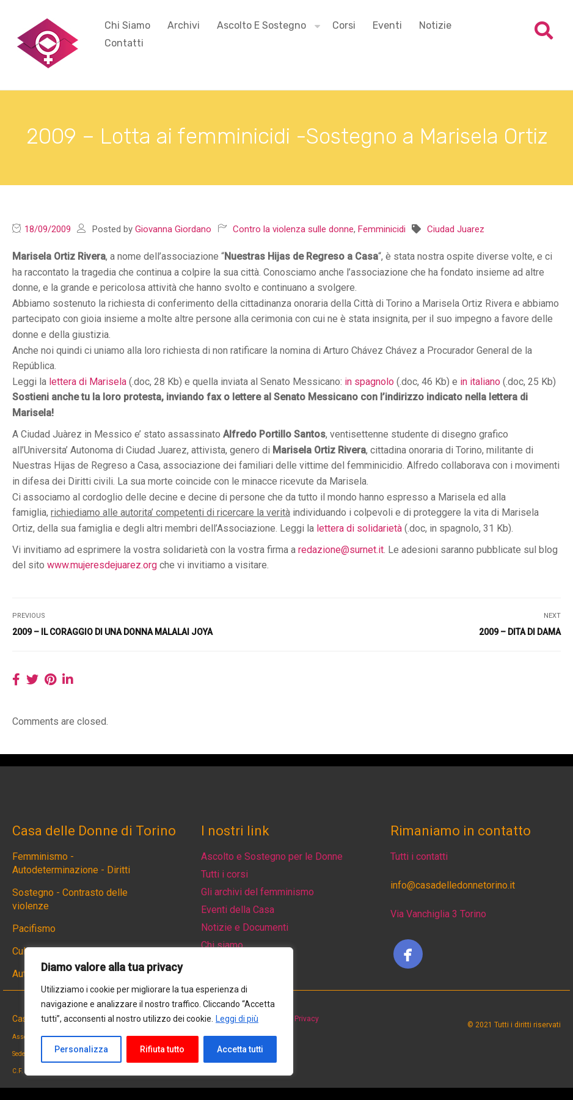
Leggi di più (237, 1019)
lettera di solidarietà (359, 528)
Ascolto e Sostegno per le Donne (272, 856)
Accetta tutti (240, 1049)
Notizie (435, 25)
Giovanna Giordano (173, 229)
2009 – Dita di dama (520, 632)
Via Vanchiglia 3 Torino (438, 914)
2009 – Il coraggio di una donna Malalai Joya (112, 632)
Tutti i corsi (224, 874)
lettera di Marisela (87, 381)
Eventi (387, 25)
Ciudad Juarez (455, 229)
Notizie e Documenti (244, 927)
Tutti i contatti (419, 856)
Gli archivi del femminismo (257, 892)
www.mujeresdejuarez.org (102, 565)
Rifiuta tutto (162, 1049)
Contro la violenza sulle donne (293, 229)
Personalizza (81, 1049)
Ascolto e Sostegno (261, 25)
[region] (158, 1011)
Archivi (183, 25)
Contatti (124, 43)
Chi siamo (127, 25)
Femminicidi (382, 229)
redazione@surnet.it (341, 550)
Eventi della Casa (237, 909)
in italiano (480, 381)
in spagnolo (369, 381)
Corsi (344, 25)
